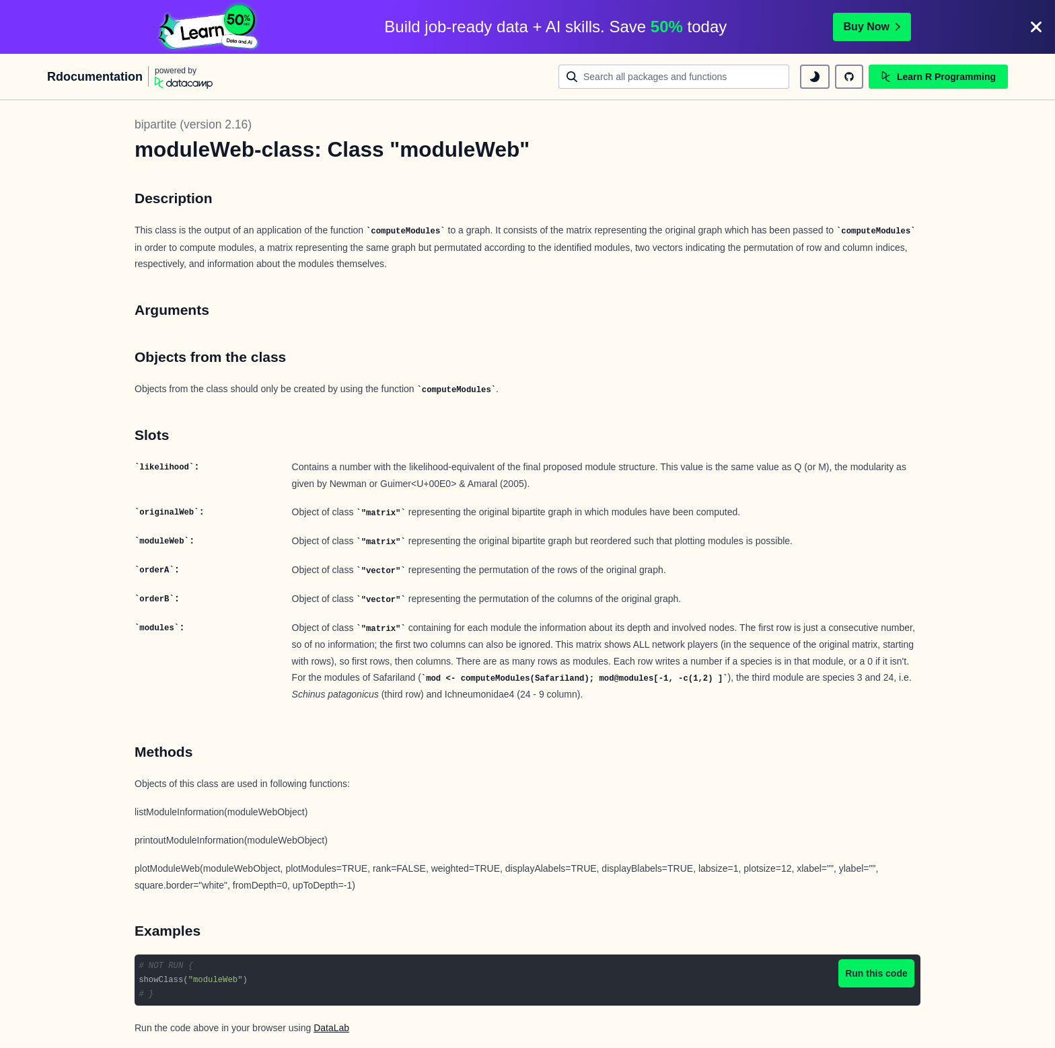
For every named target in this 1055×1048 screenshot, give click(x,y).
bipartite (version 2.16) (193, 124)
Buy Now (872, 26)
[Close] (1036, 26)
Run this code (876, 973)
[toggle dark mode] (815, 77)
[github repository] (849, 77)
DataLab (331, 1027)
